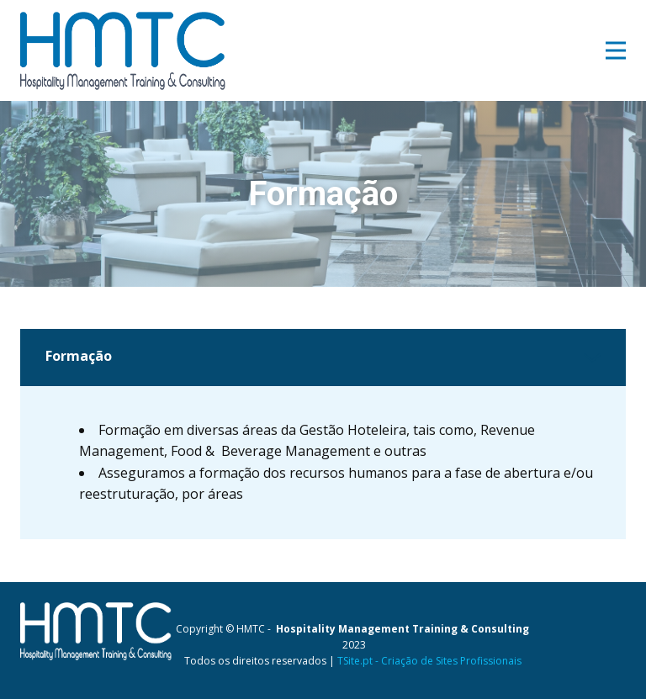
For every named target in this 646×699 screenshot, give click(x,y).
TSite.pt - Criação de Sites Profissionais (429, 661)
